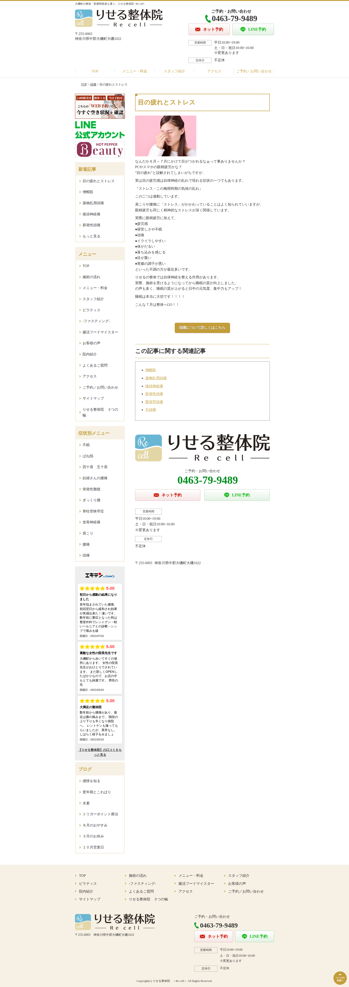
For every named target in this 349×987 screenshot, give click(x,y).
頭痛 (93, 84)
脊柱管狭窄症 (93, 511)
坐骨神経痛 (91, 522)
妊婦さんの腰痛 (95, 478)
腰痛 (86, 544)
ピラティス (91, 310)
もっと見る (91, 236)
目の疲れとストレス (99, 181)
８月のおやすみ (95, 825)
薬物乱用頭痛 (156, 378)
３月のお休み (93, 836)
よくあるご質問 (95, 365)
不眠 (86, 445)
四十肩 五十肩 (95, 467)
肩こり (88, 533)
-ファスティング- (96, 321)
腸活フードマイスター (100, 332)
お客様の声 (91, 343)
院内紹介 (90, 354)
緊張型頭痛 (154, 402)
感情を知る (91, 781)
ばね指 (88, 456)
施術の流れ (91, 277)
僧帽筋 (150, 370)
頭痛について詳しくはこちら (202, 328)
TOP (95, 71)
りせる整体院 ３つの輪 (100, 412)
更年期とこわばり (97, 792)
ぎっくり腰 (91, 500)
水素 (86, 803)
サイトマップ (93, 398)
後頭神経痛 (154, 386)
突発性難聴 (91, 489)
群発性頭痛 (154, 394)
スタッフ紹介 (174, 71)
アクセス (214, 71)
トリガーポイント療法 (100, 814)
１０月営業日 (93, 847)
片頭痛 (150, 410)
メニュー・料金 (134, 71)
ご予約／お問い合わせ (254, 71)
